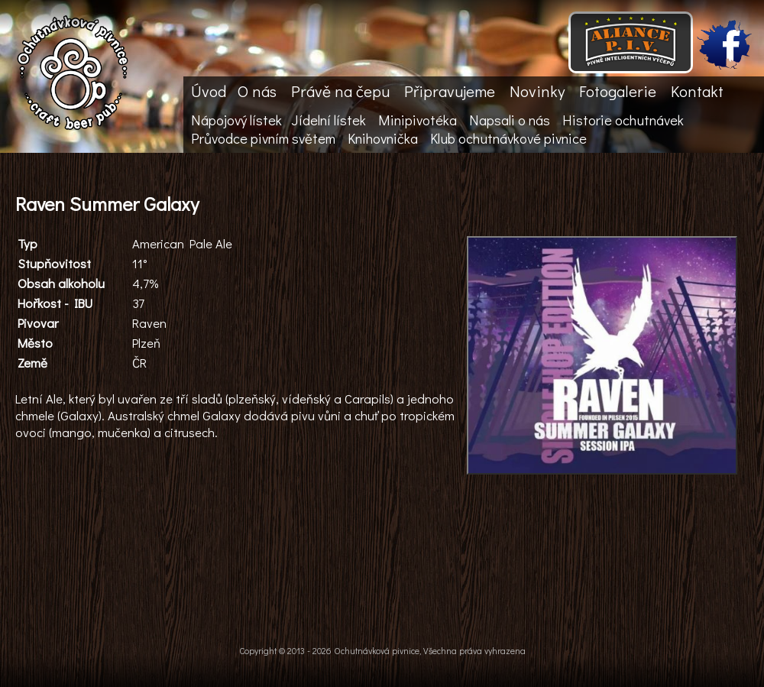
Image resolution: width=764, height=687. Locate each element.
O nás (257, 91)
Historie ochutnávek (623, 120)
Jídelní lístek (328, 120)
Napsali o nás (509, 120)
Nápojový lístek (236, 120)
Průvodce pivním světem (263, 138)
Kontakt (697, 91)
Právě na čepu (340, 91)
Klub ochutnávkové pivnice (508, 138)
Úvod (208, 91)
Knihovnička (383, 138)
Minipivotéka (417, 120)
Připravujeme (449, 91)
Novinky (537, 91)
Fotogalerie (617, 91)
